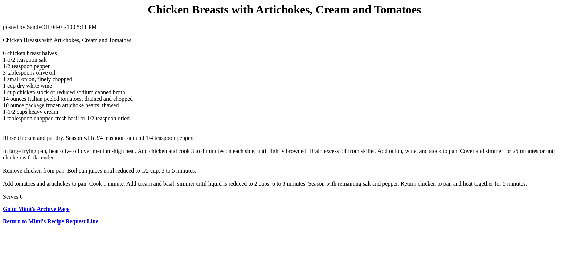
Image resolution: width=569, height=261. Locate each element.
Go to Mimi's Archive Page (36, 209)
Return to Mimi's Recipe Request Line (50, 221)
